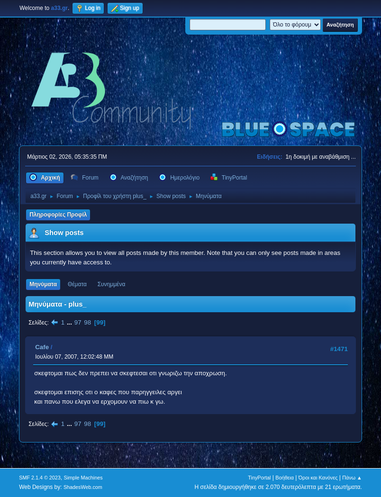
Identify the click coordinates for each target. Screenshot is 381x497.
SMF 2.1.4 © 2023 (40, 477)
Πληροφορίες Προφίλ (58, 214)
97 (78, 322)
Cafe (42, 347)
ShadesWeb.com (83, 487)
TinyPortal (259, 477)
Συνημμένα (112, 284)
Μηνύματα (43, 284)
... (70, 322)
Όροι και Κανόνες (318, 477)
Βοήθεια (284, 477)
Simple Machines (83, 477)
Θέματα (77, 284)
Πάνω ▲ (352, 477)
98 (87, 322)
